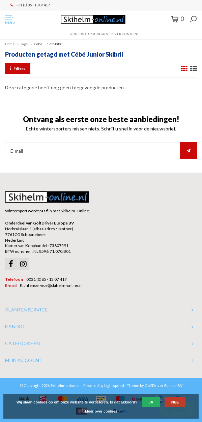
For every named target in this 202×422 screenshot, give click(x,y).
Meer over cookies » (102, 411)
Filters (17, 68)
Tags (24, 44)
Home (10, 44)
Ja (151, 402)
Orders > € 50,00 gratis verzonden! (100, 34)
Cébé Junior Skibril (48, 44)
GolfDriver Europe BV (163, 385)
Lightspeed (114, 385)
